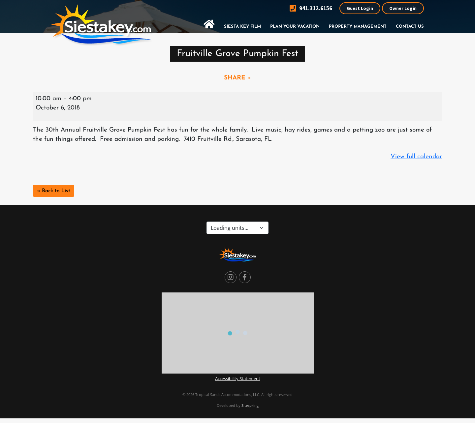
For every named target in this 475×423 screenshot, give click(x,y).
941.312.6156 (311, 8)
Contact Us (410, 26)
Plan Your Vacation (295, 26)
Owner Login (403, 8)
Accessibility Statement (237, 378)
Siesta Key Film (242, 26)
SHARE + (237, 78)
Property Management (358, 26)
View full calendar (416, 157)
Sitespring (250, 405)
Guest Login (360, 8)
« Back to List (53, 191)
